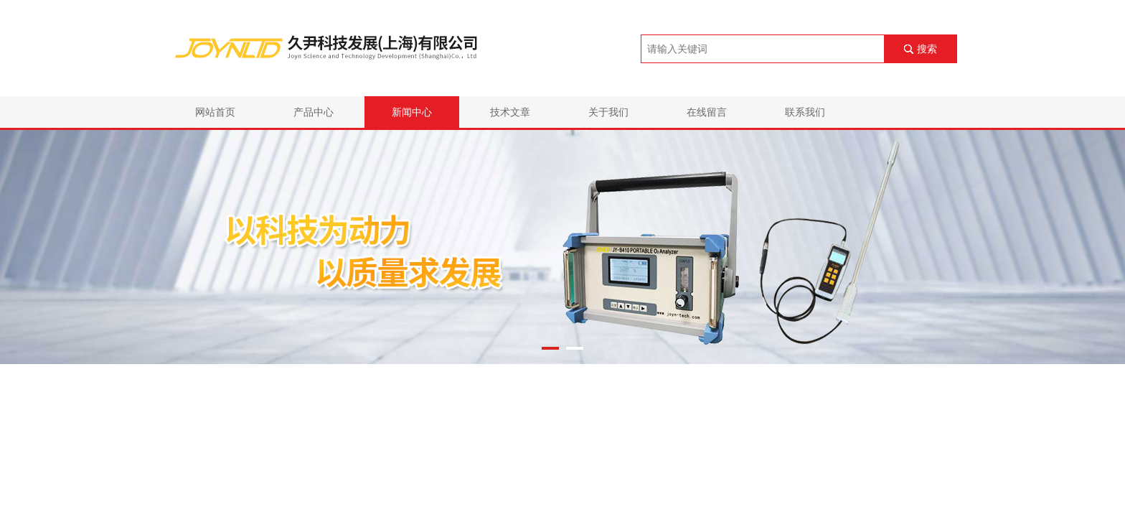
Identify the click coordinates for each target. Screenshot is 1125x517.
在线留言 (707, 112)
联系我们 (805, 112)
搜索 (927, 49)
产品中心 (313, 112)
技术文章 (510, 112)
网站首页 (215, 112)
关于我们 (608, 112)
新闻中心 (412, 112)
